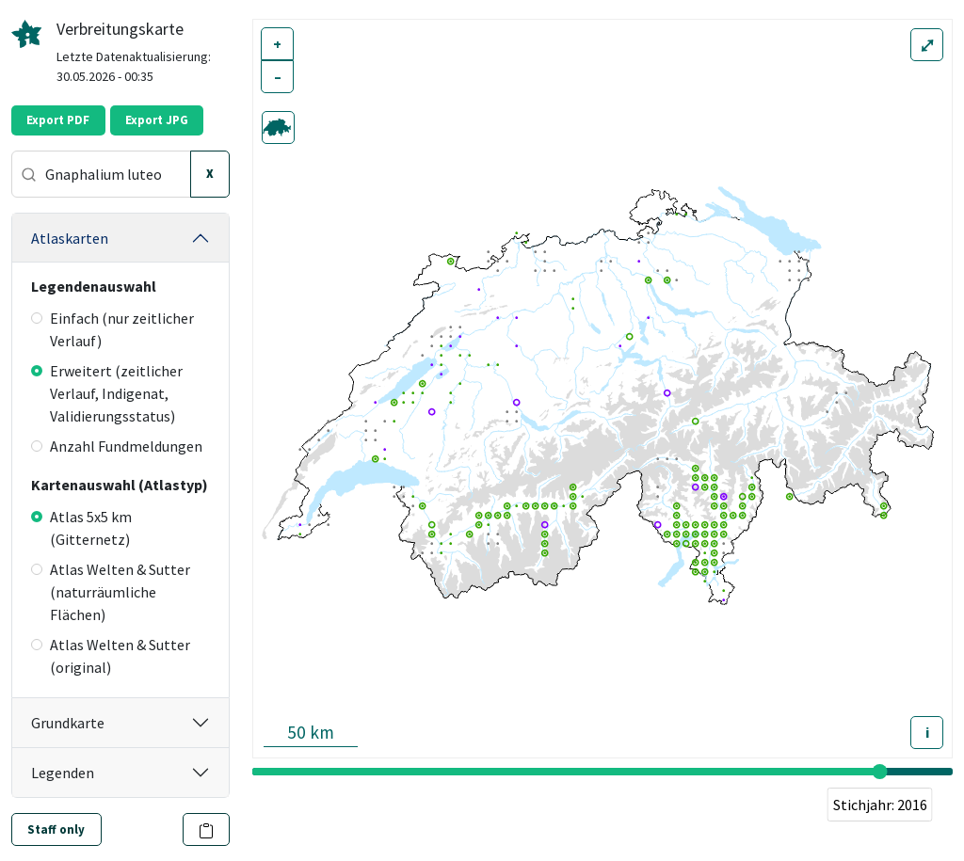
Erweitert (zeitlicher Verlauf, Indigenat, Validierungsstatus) (107, 393)
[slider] (880, 771)
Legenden (62, 772)
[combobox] (101, 174)
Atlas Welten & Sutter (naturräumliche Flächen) (110, 592)
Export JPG (156, 120)
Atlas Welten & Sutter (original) (110, 656)
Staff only (56, 829)
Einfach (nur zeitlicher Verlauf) (112, 329)
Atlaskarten (69, 238)
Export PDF (57, 120)
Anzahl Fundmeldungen (116, 446)
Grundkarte (67, 722)
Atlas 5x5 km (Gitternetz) (81, 528)
